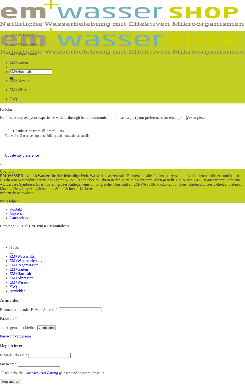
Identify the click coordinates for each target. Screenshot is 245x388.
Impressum (18, 213)
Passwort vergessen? (16, 336)
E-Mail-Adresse (13, 355)
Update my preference (22, 155)
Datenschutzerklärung (41, 373)
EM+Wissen (19, 90)
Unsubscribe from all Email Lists (38, 131)
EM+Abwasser (21, 81)
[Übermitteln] (11, 253)
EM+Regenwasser (24, 53)
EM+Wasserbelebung (26, 44)
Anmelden (46, 328)
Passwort (8, 318)
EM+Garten (19, 62)
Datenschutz (19, 218)
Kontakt (16, 209)
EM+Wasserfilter (23, 35)
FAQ (13, 99)
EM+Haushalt (20, 71)
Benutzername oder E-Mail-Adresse (29, 310)
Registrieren (10, 381)
